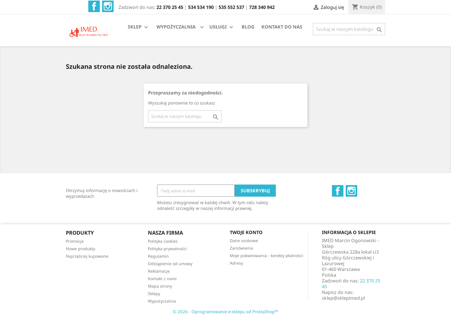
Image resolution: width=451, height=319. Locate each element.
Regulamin (158, 256)
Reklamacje (159, 271)
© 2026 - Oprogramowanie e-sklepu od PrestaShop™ (225, 311)
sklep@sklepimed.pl (343, 298)
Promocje (75, 241)
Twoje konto (246, 232)
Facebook (94, 6)
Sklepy (154, 293)
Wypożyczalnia (162, 301)
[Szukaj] (349, 29)
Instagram (108, 6)
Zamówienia (241, 248)
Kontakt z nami (162, 278)
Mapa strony (160, 286)
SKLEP (139, 27)
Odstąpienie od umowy (170, 263)
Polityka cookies (163, 241)
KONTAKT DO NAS (281, 27)
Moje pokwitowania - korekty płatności (266, 255)
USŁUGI (222, 27)
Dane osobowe (244, 240)
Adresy (236, 263)
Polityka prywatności (167, 248)
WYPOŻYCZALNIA (176, 27)
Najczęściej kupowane (87, 256)
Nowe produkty (80, 248)
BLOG (248, 27)
